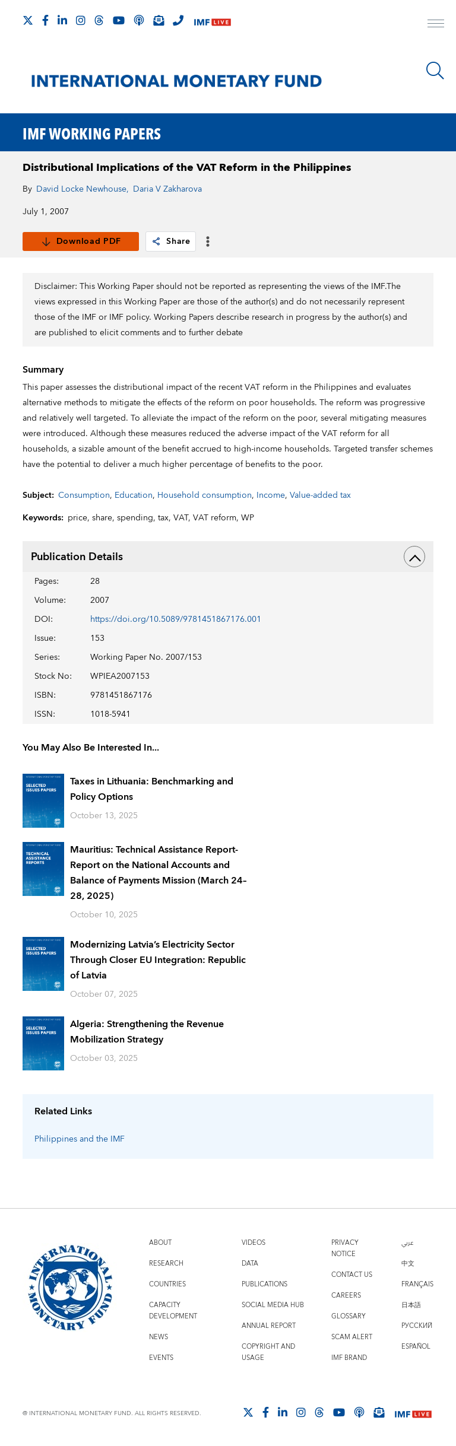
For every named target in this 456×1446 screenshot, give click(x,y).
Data (250, 1263)
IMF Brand (349, 1358)
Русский (416, 1325)
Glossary (348, 1316)
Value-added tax (320, 495)
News (158, 1337)
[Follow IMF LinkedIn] (62, 20)
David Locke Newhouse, (82, 189)
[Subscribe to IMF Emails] (158, 20)
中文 (407, 1263)
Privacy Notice (345, 1248)
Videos (253, 1242)
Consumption (84, 495)
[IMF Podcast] (139, 20)
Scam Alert (351, 1337)
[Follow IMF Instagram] (81, 20)
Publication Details (228, 556)
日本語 (411, 1305)
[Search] (435, 71)
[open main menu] (436, 25)
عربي (407, 1242)
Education (134, 495)
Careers (346, 1295)
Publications (264, 1284)
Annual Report (269, 1325)
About (160, 1242)
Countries (167, 1284)
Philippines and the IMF (79, 1139)
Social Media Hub (273, 1305)
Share (171, 241)
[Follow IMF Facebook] (45, 20)
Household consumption (204, 495)
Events (161, 1358)
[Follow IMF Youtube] (119, 20)
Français (417, 1284)
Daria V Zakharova (167, 189)
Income (270, 495)
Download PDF (81, 241)
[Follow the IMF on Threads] (99, 20)
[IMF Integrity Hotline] (178, 20)
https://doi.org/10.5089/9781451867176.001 (175, 619)
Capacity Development (173, 1310)
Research (166, 1263)
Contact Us (351, 1274)
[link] (156, 241)
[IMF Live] (212, 21)
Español (415, 1346)
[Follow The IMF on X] (28, 20)
